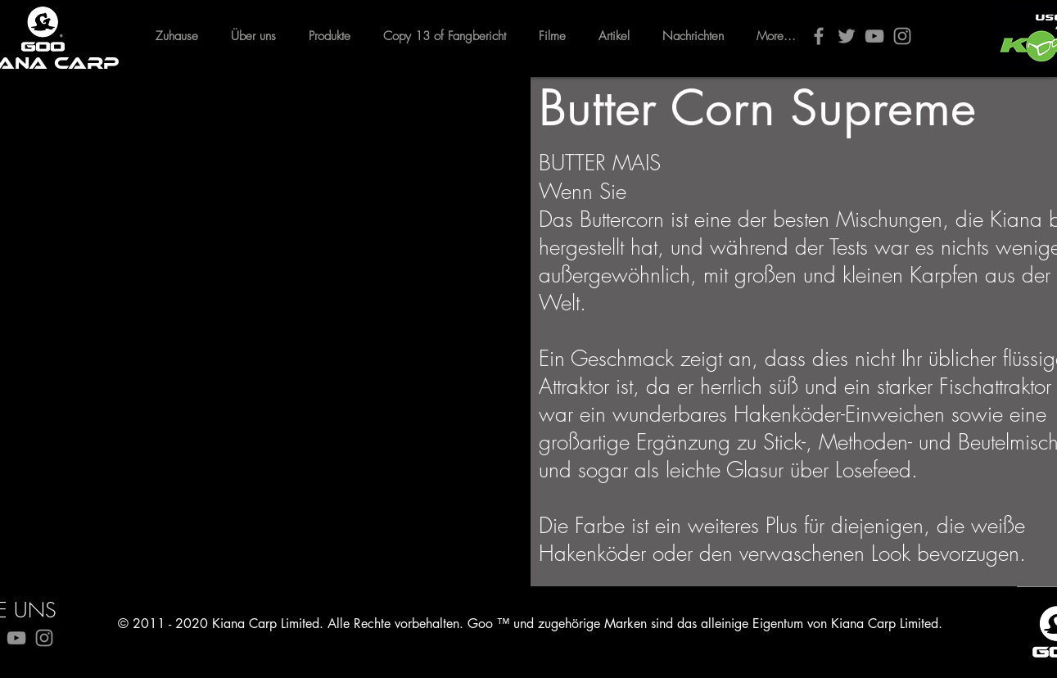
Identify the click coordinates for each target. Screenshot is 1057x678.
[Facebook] (818, 36)
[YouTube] (874, 36)
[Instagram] (902, 36)
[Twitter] (846, 36)
